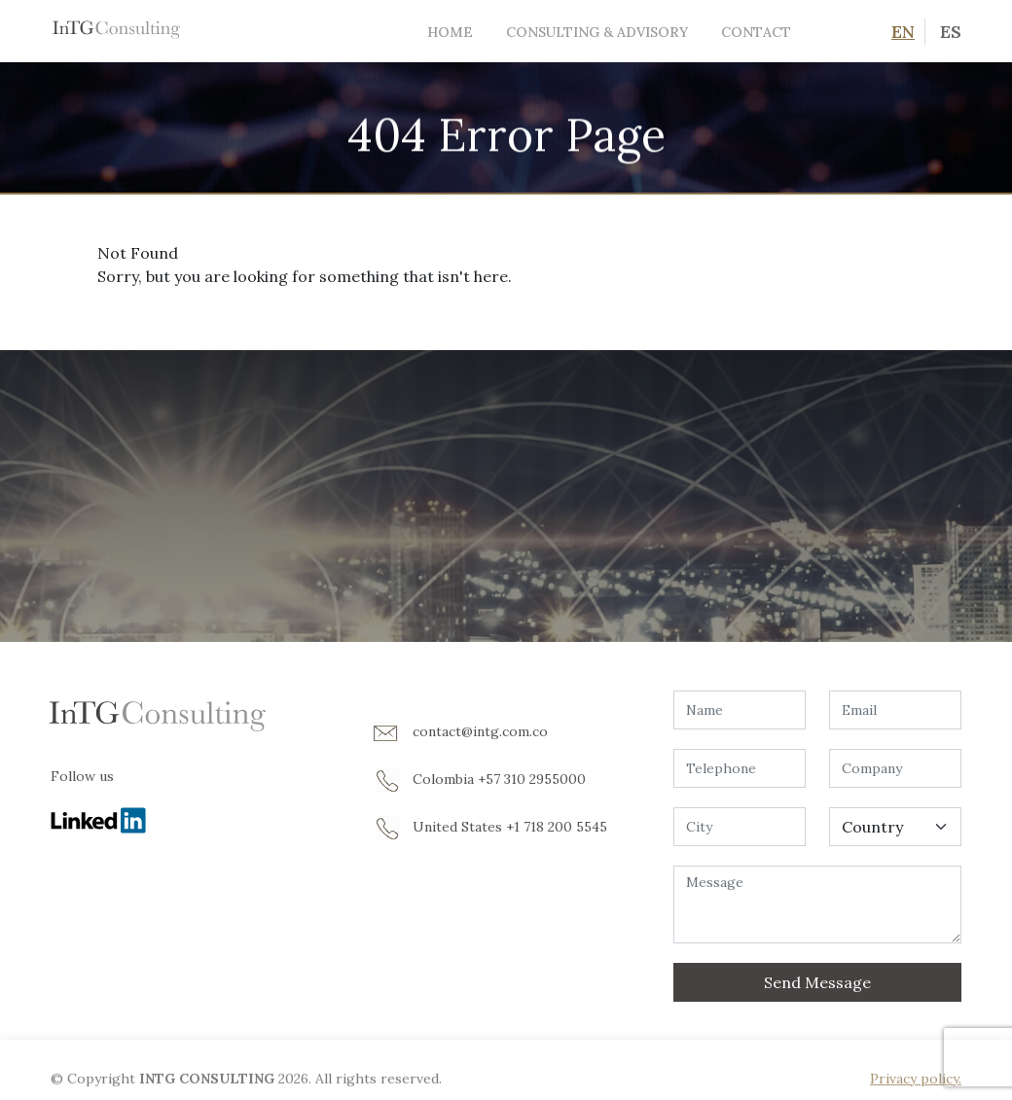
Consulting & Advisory (597, 32)
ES (950, 31)
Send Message (817, 982)
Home (450, 32)
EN (903, 31)
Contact (756, 32)
